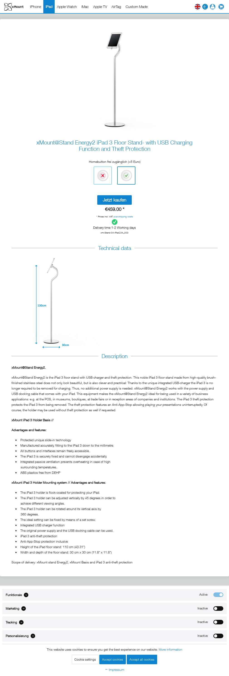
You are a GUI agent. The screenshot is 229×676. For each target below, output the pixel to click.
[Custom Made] (136, 6)
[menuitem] (35, 6)
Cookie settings (85, 659)
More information (170, 649)
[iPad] (49, 6)
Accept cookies (112, 659)
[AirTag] (116, 6)
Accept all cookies (141, 659)
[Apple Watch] (67, 6)
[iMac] (85, 6)
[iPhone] (35, 6)
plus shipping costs (123, 216)
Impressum (114, 669)
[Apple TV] (100, 6)
